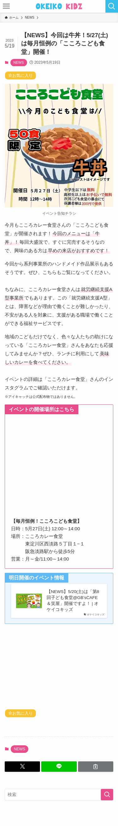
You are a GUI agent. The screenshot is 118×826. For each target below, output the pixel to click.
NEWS (19, 62)
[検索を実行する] (107, 794)
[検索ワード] (59, 794)
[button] (22, 766)
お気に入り (20, 75)
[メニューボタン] (6, 6)
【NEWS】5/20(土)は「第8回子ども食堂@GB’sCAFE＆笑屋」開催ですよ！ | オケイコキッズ (73, 600)
